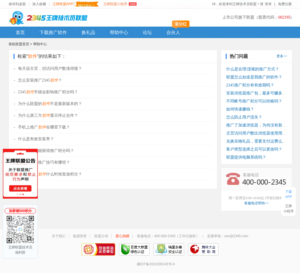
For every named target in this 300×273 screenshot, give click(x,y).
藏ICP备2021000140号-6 (156, 264)
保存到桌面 (17, 4)
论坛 (147, 32)
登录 (268, 4)
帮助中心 (119, 32)
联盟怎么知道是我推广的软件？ (254, 77)
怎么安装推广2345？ (40, 80)
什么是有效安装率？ (36, 139)
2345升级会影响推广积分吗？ (48, 92)
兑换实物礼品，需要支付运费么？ (256, 141)
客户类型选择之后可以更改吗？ (254, 149)
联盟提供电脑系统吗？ (246, 157)
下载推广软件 (53, 32)
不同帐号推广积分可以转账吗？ (254, 101)
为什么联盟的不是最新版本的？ (50, 104)
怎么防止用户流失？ (244, 117)
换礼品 (88, 32)
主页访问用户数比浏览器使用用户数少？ (262, 133)
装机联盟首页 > (20, 44)
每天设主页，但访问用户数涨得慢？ (50, 68)
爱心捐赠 (122, 236)
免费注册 (285, 4)
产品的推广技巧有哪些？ (44, 162)
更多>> (282, 56)
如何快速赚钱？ (240, 109)
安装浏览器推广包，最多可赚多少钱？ (260, 93)
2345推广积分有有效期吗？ (250, 85)
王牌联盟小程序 (120, 4)
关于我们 (58, 236)
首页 (20, 32)
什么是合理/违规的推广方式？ (252, 69)
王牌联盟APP (76, 4)
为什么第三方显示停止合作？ (48, 115)
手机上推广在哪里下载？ (44, 127)
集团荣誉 (80, 236)
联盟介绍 (101, 236)
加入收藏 (39, 4)
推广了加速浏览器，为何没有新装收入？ (262, 125)
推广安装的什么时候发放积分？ (50, 174)
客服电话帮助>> (256, 203)
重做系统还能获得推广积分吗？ (46, 151)
